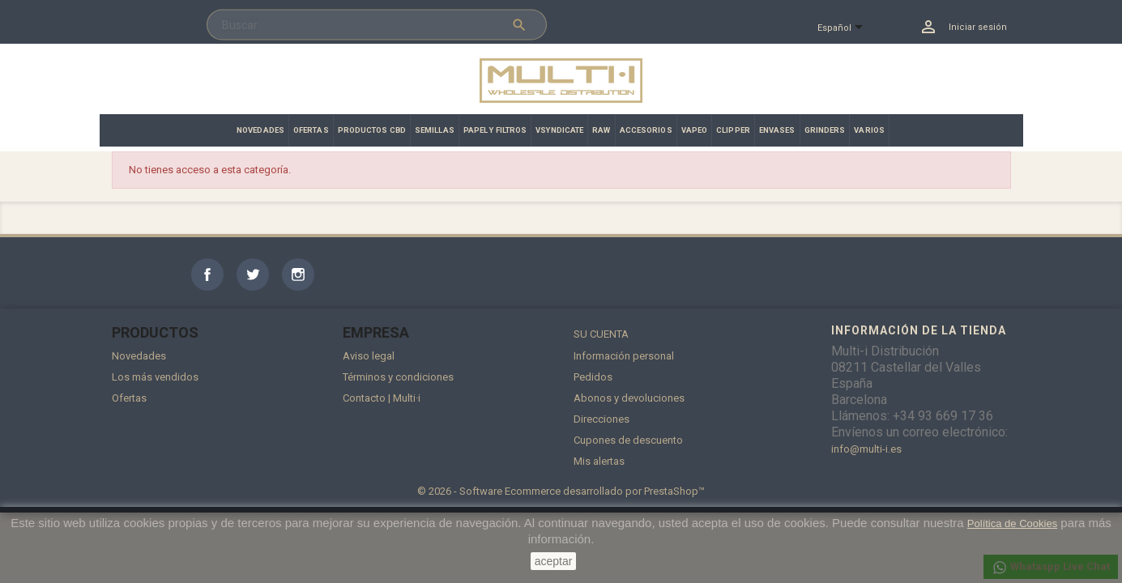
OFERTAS (311, 130)
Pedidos (593, 377)
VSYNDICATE (559, 130)
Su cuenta (601, 334)
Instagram (298, 274)
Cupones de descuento (628, 440)
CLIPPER (733, 130)
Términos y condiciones (398, 377)
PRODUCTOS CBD (372, 130)
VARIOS (869, 130)
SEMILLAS (434, 130)
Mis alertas (599, 461)
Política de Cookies (1012, 523)
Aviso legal (369, 356)
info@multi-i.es (866, 449)
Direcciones (601, 419)
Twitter (253, 274)
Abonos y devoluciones (629, 398)
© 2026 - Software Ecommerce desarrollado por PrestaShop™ (561, 491)
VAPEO (694, 130)
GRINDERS (825, 130)
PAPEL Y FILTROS (495, 130)
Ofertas (129, 398)
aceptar (554, 561)
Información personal (624, 356)
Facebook (207, 274)
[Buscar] (377, 25)
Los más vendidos (155, 377)
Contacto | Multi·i (381, 398)
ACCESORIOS (646, 130)
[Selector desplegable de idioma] (847, 28)
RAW (601, 130)
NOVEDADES (260, 130)
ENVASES (777, 130)
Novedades (139, 356)
